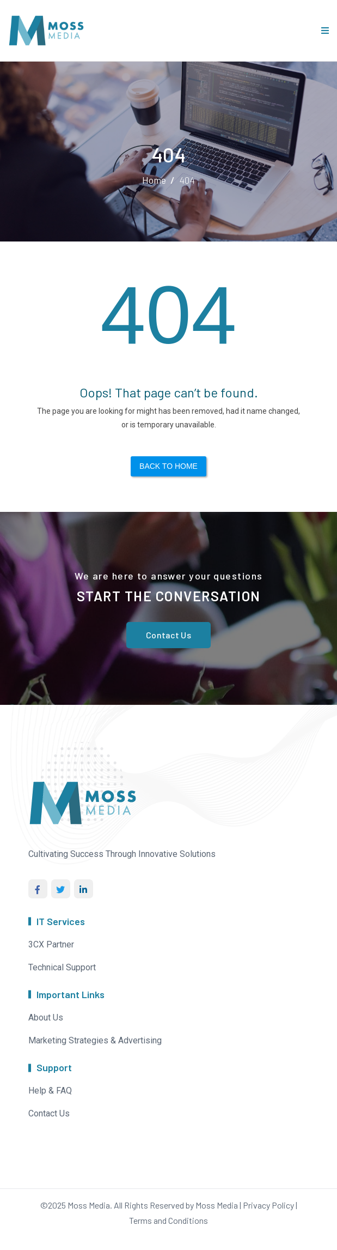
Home (154, 180)
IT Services (60, 921)
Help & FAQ (50, 1090)
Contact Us (168, 635)
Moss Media (89, 1205)
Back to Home (168, 466)
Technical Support (62, 967)
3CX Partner (51, 944)
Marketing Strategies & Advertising (95, 1040)
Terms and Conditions (168, 1220)
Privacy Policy (268, 1205)
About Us (45, 1017)
